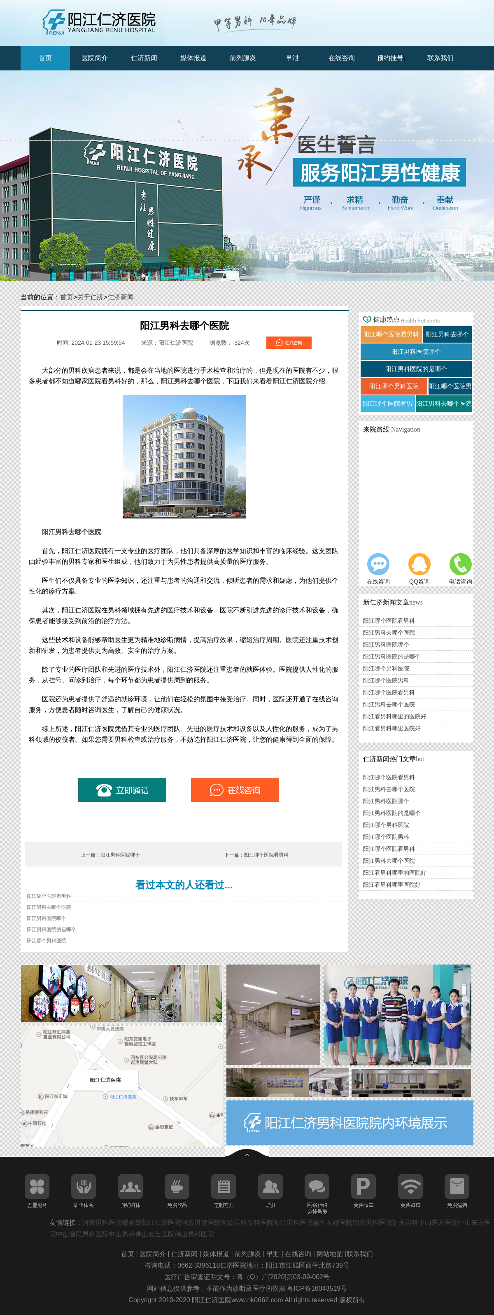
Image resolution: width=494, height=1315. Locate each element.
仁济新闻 (144, 57)
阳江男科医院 (293, 1222)
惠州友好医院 (332, 1222)
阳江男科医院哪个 (120, 855)
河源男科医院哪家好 (112, 1222)
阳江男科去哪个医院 (190, 381)
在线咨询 (342, 57)
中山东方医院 (438, 1222)
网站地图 (331, 1253)
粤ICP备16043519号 (317, 1288)
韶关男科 (405, 1222)
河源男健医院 (201, 1222)
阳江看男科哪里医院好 (392, 728)
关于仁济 (90, 297)
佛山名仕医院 (155, 1234)
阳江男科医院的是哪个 (51, 929)
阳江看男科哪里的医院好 (394, 716)
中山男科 (122, 1234)
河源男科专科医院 (247, 1222)
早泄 (292, 57)
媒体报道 (193, 57)
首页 (45, 57)
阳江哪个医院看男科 (266, 855)
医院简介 (95, 57)
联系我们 (440, 57)
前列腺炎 (243, 57)
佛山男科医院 (194, 1234)
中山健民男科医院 (82, 1234)
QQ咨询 (419, 569)
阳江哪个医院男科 (386, 680)
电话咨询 (460, 569)
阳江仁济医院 (292, 381)
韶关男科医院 (372, 1222)
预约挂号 (390, 57)
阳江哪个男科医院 (46, 941)
